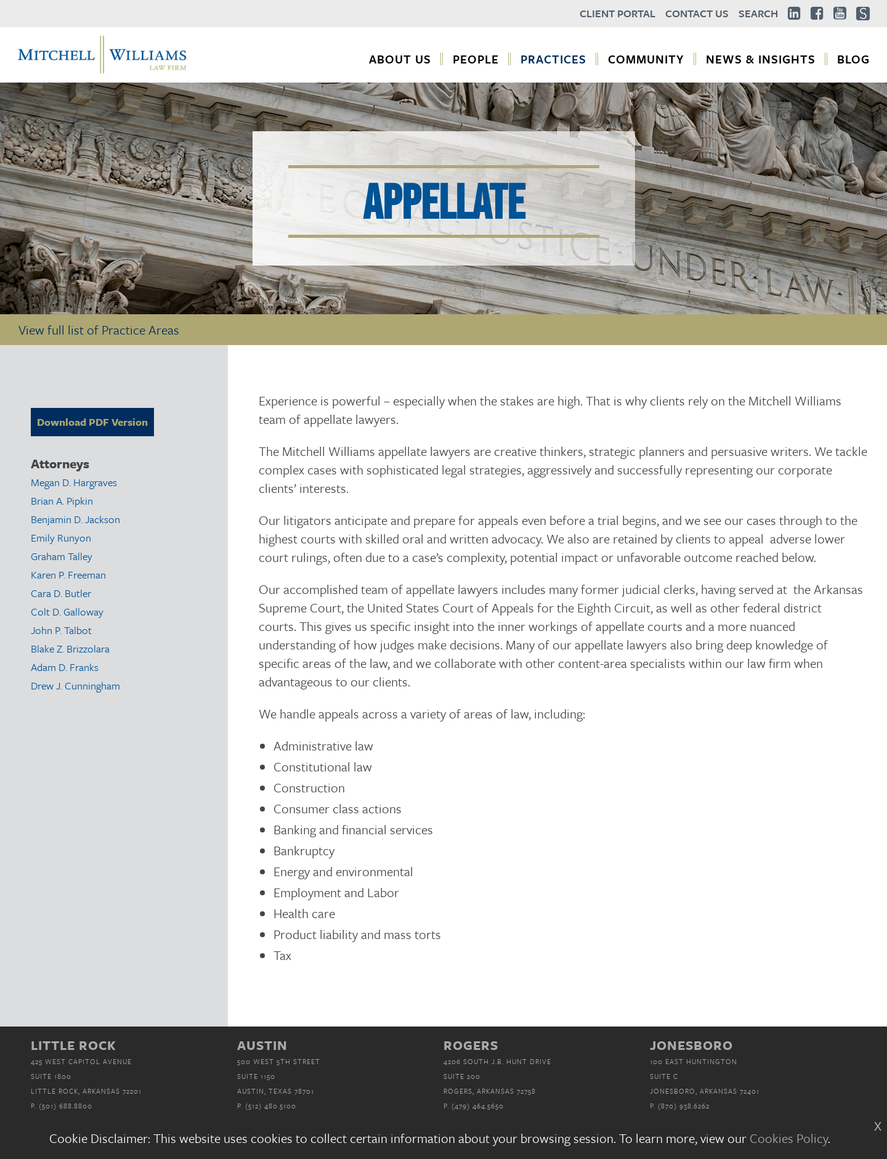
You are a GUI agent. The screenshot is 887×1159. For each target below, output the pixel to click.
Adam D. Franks (65, 667)
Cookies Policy (789, 1138)
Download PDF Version (92, 421)
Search (758, 13)
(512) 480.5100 (270, 1105)
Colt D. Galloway (67, 611)
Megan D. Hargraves (74, 482)
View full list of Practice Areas (98, 329)
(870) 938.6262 (684, 1105)
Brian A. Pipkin (62, 500)
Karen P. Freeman (68, 574)
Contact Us (697, 13)
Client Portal (617, 13)
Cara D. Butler (61, 593)
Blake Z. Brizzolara (70, 648)
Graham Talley (61, 556)
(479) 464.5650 (478, 1105)
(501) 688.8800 (65, 1105)
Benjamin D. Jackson (75, 519)
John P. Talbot (61, 630)
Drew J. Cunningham (75, 685)
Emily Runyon (61, 537)
